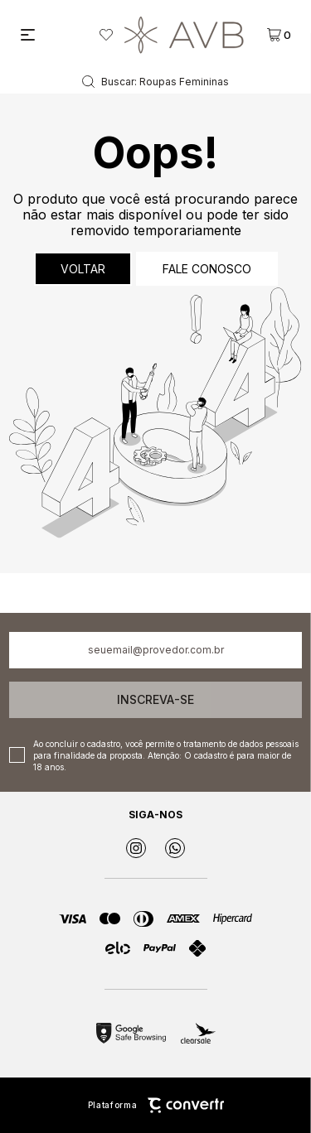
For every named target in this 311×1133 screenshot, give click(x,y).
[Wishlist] (106, 35)
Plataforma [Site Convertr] (156, 1105)
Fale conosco (207, 269)
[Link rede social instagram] (136, 848)
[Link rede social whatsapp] (175, 848)
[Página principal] (184, 35)
